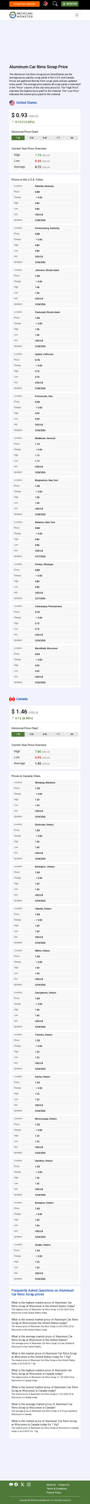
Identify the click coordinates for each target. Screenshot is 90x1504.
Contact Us (64, 1484)
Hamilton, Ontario (44, 1161)
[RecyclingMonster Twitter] (22, 1485)
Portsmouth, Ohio (44, 396)
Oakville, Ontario (43, 908)
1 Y (58, 137)
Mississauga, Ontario (46, 1118)
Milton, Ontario (42, 950)
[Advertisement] (45, 40)
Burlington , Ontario (45, 866)
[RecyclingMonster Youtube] (11, 1485)
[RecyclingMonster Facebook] (16, 1485)
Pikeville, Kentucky (44, 186)
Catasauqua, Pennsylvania (48, 606)
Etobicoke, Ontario (44, 824)
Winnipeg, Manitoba (45, 782)
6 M (45, 137)
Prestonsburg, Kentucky (47, 228)
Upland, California (44, 354)
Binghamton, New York (46, 480)
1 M (18, 137)
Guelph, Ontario (43, 1245)
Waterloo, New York (45, 522)
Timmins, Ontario (43, 1034)
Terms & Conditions (57, 1488)
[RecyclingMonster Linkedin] (28, 1485)
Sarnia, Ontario (42, 1076)
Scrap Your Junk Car (24, 4)
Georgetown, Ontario (45, 992)
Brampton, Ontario (44, 1203)
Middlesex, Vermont (45, 438)
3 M (31, 137)
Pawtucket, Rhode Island (47, 312)
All (72, 137)
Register (70, 3)
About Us (51, 1484)
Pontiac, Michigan (44, 564)
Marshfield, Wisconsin (46, 648)
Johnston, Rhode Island (47, 270)
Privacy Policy (54, 1492)
